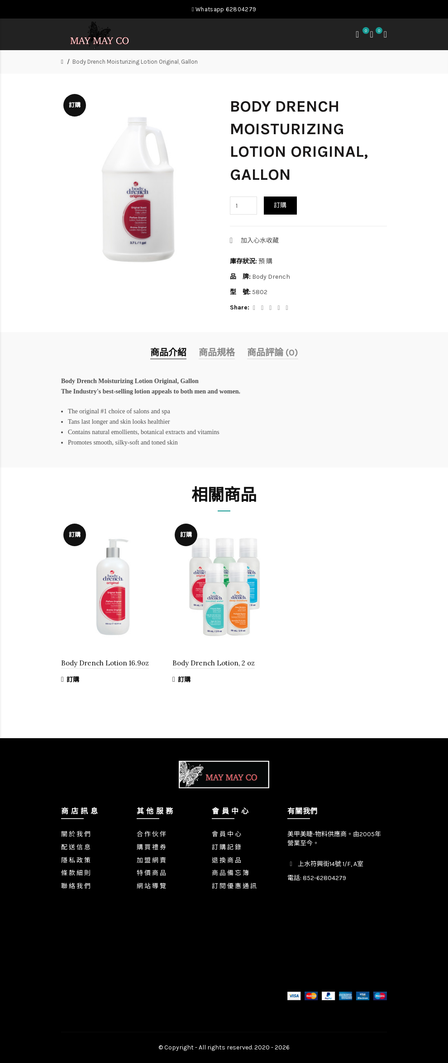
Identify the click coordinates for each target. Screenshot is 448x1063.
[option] (112, 608)
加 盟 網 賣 (151, 860)
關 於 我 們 (76, 834)
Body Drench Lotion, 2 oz (213, 663)
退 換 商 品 (226, 860)
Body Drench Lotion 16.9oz (105, 663)
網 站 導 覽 (151, 886)
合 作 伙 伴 (151, 834)
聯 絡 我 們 (76, 886)
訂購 (280, 205)
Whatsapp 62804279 (224, 9)
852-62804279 (324, 878)
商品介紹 (168, 352)
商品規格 (217, 352)
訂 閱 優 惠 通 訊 (234, 886)
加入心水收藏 (260, 240)
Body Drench (271, 277)
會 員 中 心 (226, 834)
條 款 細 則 (76, 873)
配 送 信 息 (76, 847)
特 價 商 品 (151, 873)
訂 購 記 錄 (226, 847)
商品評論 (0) (272, 352)
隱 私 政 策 (76, 860)
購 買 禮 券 (151, 847)
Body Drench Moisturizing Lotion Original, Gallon (135, 61)
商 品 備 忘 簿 (230, 873)
